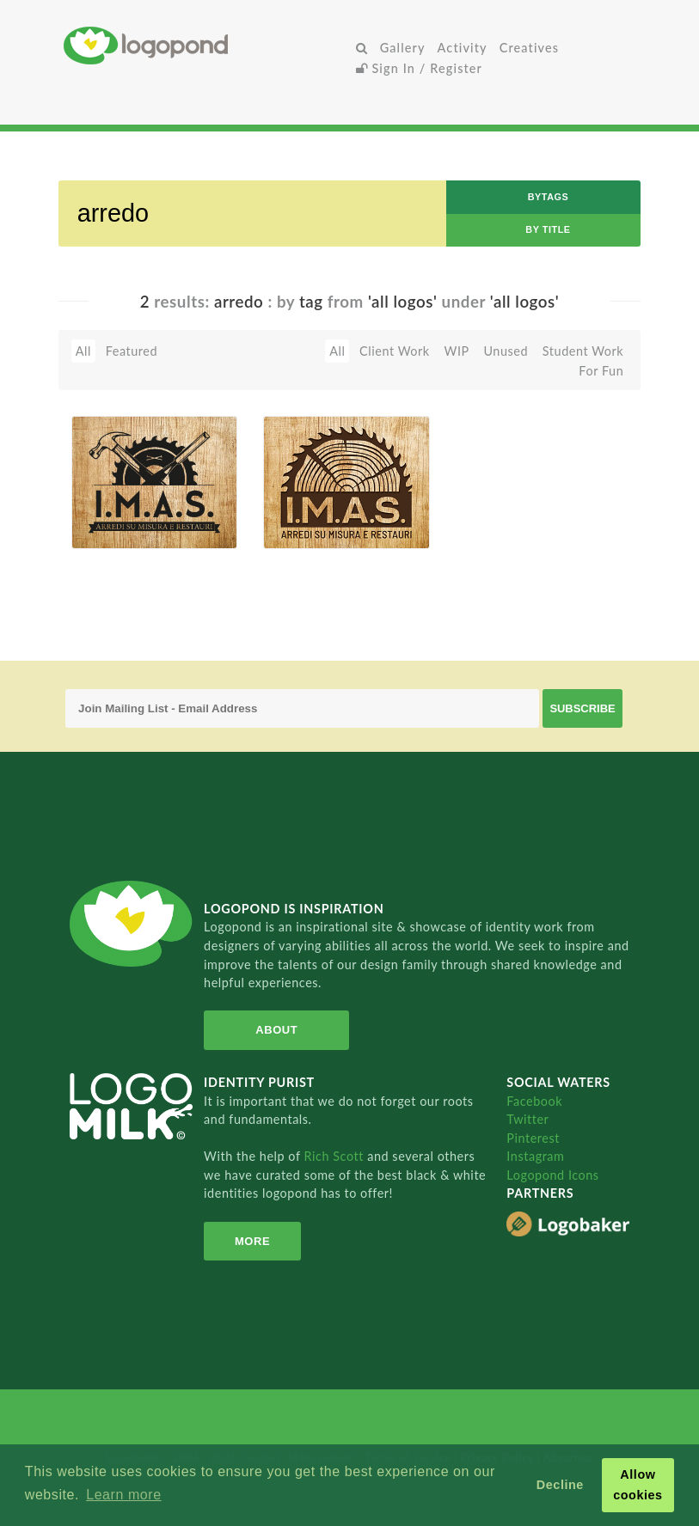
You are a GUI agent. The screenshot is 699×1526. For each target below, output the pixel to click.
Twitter (527, 1119)
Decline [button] (560, 1485)
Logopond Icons (552, 1175)
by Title (547, 229)
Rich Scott (336, 1156)
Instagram (535, 1156)
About (276, 1029)
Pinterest (533, 1138)
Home (206, 45)
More (252, 1241)
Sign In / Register (419, 68)
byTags (548, 197)
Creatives (529, 47)
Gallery (403, 47)
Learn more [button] (123, 1494)
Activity (462, 47)
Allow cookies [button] (638, 1485)
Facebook (534, 1101)
